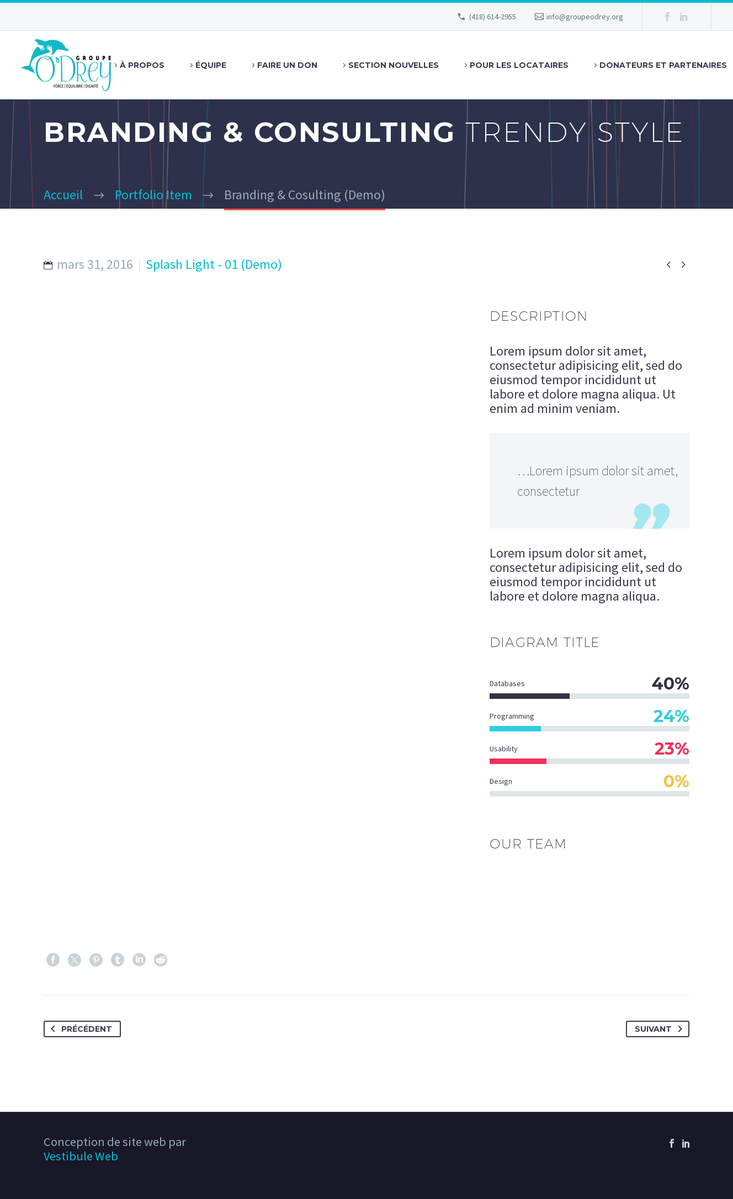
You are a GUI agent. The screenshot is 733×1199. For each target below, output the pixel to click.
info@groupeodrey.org (584, 17)
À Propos (142, 65)
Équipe (210, 65)
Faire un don (287, 65)
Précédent (79, 1029)
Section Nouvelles (393, 65)
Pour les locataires (519, 65)
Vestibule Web (81, 1156)
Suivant (661, 1029)
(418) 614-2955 (492, 17)
